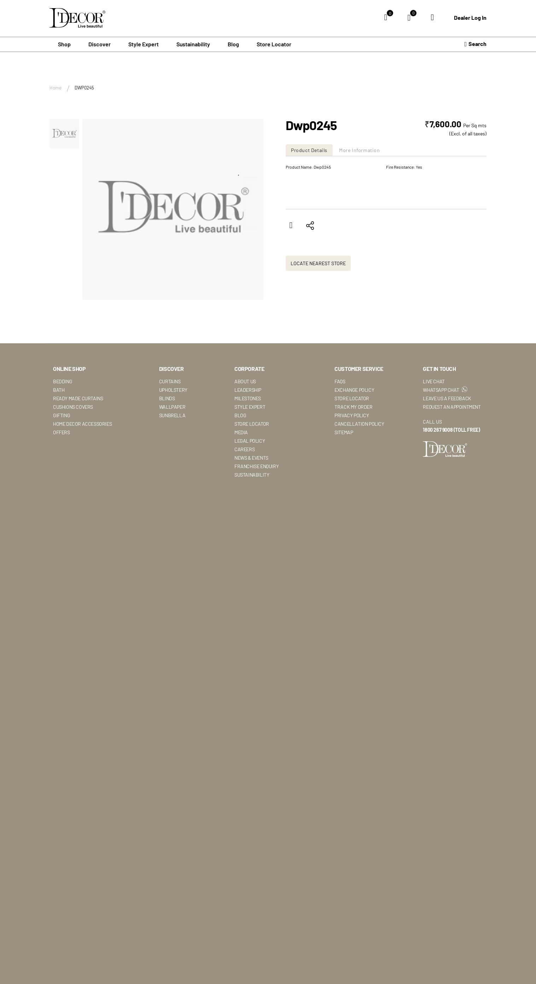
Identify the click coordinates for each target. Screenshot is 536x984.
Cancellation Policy (359, 461)
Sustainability (251, 512)
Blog (233, 44)
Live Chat (433, 419)
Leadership (247, 427)
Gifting (61, 453)
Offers (61, 470)
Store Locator (274, 44)
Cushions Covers (73, 444)
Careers (244, 487)
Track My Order (353, 444)
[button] (64, 134)
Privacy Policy (351, 453)
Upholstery (173, 427)
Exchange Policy (354, 427)
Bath (58, 427)
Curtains (170, 419)
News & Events (251, 495)
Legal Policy (249, 478)
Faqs (339, 419)
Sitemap (343, 470)
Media (241, 470)
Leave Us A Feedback (447, 436)
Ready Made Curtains (78, 436)
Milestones (247, 436)
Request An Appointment (451, 444)
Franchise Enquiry (256, 504)
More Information (359, 150)
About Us (245, 419)
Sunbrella (172, 453)
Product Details (309, 150)
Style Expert (249, 444)
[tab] (310, 150)
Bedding (62, 419)
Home (55, 88)
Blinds (167, 436)
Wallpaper (172, 444)
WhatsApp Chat (445, 427)
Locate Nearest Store (318, 301)
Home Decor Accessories (82, 461)
